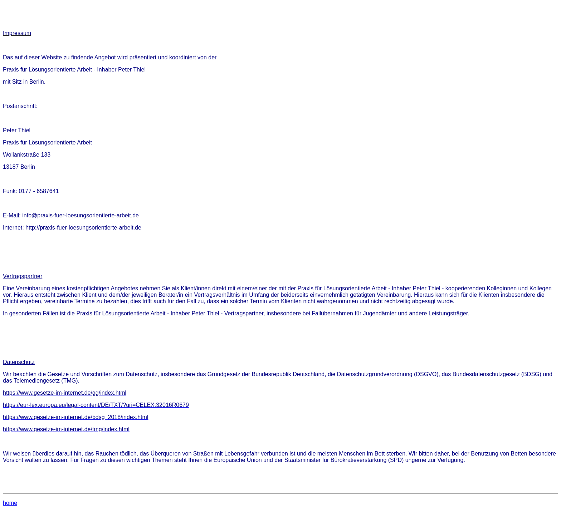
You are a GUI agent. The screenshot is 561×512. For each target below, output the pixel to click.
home (10, 503)
